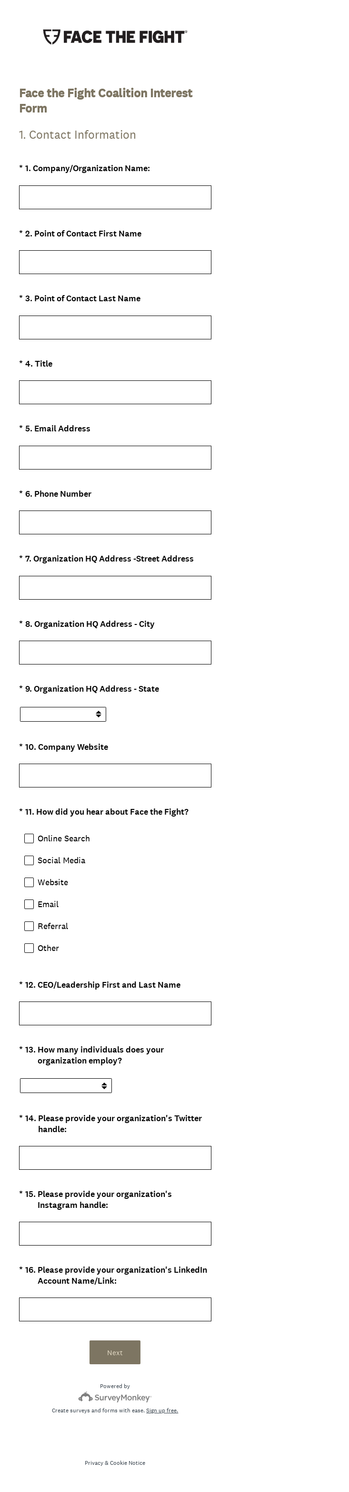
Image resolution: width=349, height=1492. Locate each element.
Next (115, 1352)
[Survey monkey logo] (115, 1396)
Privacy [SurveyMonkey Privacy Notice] (94, 1463)
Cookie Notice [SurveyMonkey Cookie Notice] (127, 1463)
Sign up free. (162, 1410)
